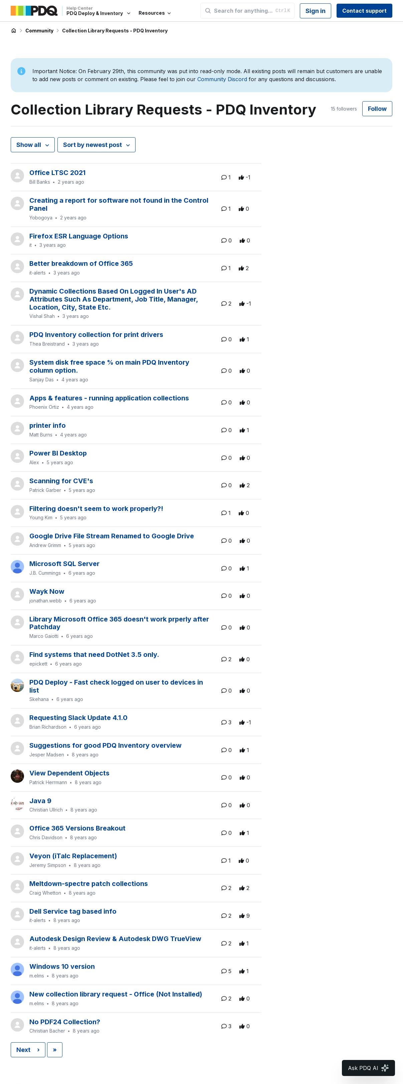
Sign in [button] (316, 10)
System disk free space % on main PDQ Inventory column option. (109, 366)
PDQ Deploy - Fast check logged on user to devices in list (116, 686)
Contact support (364, 10)
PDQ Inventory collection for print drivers (96, 335)
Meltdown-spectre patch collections (88, 884)
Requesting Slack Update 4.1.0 (78, 718)
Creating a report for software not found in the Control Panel (118, 204)
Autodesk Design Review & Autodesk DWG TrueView (115, 939)
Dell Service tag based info (73, 911)
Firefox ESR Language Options (78, 236)
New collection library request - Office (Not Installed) (115, 994)
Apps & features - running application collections (109, 398)
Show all (29, 144)
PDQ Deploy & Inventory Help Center (14, 31)
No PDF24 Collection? (64, 1022)
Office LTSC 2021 (57, 173)
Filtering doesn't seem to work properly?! (96, 509)
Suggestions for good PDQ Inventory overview (105, 745)
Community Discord (222, 79)
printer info (47, 425)
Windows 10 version (62, 966)
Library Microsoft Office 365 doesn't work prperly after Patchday (119, 623)
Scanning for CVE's (61, 481)
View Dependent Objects (69, 773)
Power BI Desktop (58, 453)
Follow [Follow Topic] (377, 108)
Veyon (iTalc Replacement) (73, 856)
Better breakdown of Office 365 (81, 263)
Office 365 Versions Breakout (77, 828)
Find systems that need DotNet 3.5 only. (94, 655)
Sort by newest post (93, 144)
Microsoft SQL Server (64, 564)
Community (39, 30)
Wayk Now (46, 591)
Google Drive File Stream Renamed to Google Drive (111, 536)
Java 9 (40, 801)
